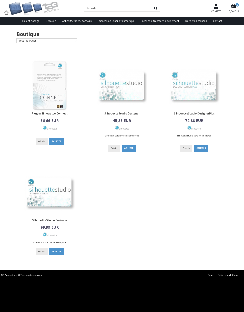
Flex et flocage (30, 20)
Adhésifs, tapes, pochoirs (77, 20)
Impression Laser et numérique (116, 20)
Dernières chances (196, 20)
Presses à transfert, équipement (160, 20)
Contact (217, 20)
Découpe (51, 20)
